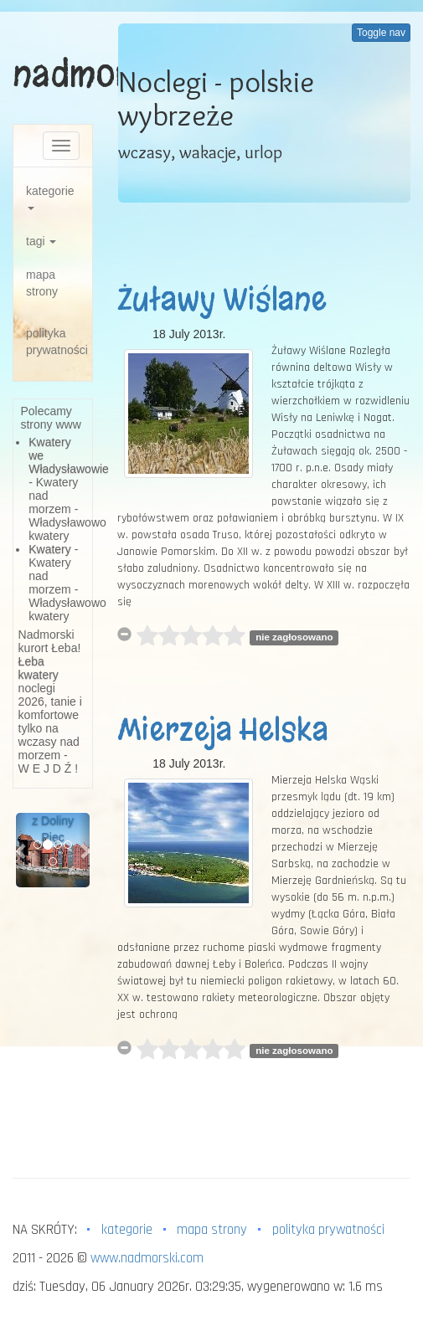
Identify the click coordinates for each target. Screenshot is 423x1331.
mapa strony (42, 283)
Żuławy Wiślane (222, 300)
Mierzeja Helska (222, 730)
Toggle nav (381, 33)
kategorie (50, 197)
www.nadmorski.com (147, 1258)
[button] (21, 849)
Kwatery (49, 549)
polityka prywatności (57, 341)
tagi (41, 241)
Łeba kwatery (38, 668)
